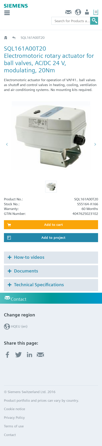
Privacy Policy (14, 417)
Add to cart (53, 225)
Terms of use (14, 426)
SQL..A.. (14, 37)
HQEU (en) (19, 326)
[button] (51, 187)
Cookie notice (14, 409)
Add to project (53, 237)
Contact (18, 299)
